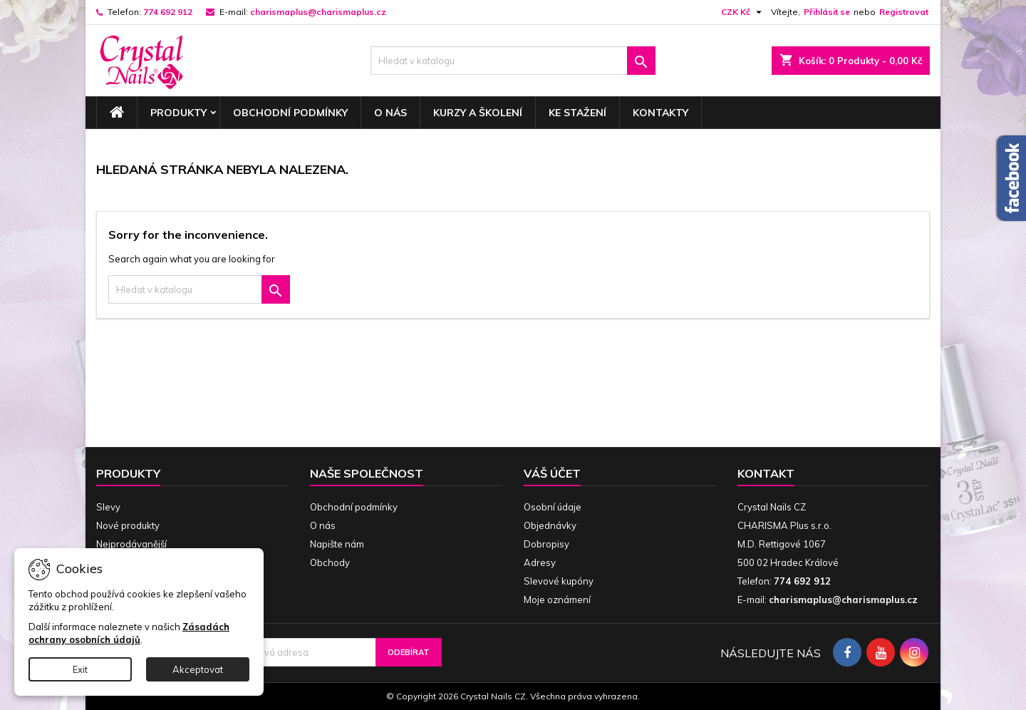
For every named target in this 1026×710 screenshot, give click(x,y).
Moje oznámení (557, 599)
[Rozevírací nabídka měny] (743, 12)
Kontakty (660, 112)
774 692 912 (167, 11)
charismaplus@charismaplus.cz (318, 11)
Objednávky (550, 525)
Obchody (330, 562)
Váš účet (552, 473)
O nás (390, 112)
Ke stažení (577, 112)
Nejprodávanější (131, 544)
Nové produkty (128, 525)
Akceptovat (197, 669)
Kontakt (765, 473)
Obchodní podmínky (290, 112)
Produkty (178, 112)
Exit (80, 669)
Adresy (540, 562)
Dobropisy (546, 544)
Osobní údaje (552, 507)
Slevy (108, 507)
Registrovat (903, 11)
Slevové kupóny (559, 581)
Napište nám (337, 544)
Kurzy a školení (477, 112)
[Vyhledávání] (513, 60)
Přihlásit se (827, 11)
